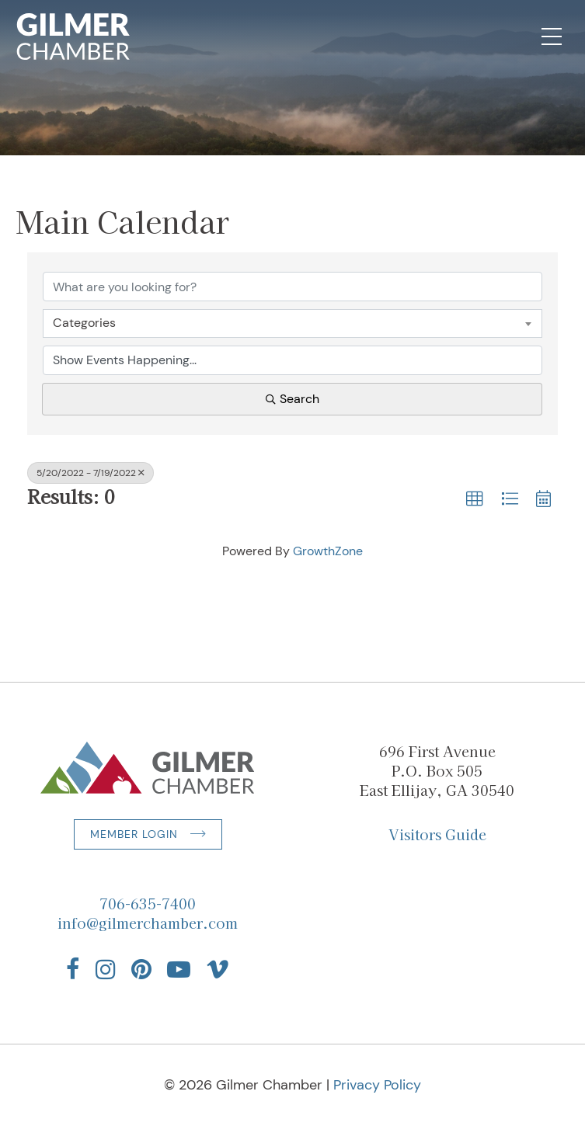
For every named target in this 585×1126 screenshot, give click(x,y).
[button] (474, 499)
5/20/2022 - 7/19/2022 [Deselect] (91, 473)
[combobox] (292, 323)
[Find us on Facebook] (73, 969)
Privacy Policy (377, 1085)
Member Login (134, 834)
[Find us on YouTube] (178, 969)
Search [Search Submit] (292, 399)
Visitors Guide (437, 834)
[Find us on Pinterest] (141, 969)
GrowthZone (328, 551)
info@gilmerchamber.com (147, 922)
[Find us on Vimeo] (217, 969)
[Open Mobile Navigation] (551, 36)
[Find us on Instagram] (106, 969)
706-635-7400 (147, 903)
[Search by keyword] (292, 286)
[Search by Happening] (292, 360)
